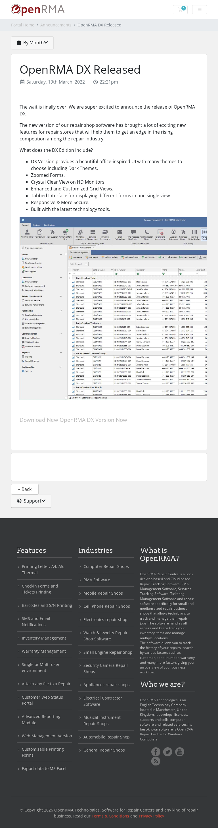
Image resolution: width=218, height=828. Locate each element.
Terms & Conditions (110, 816)
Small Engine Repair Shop (108, 652)
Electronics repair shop (105, 619)
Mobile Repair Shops (103, 593)
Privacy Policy (151, 816)
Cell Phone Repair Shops (106, 606)
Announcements (56, 25)
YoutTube (179, 751)
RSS (155, 760)
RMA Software (96, 579)
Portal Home (22, 25)
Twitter (167, 751)
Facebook (155, 751)
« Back (25, 489)
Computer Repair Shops (106, 566)
